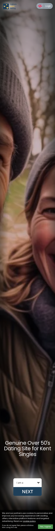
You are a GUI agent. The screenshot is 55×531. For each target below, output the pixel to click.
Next (27, 492)
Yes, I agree (45, 526)
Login (48, 6)
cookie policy (29, 521)
